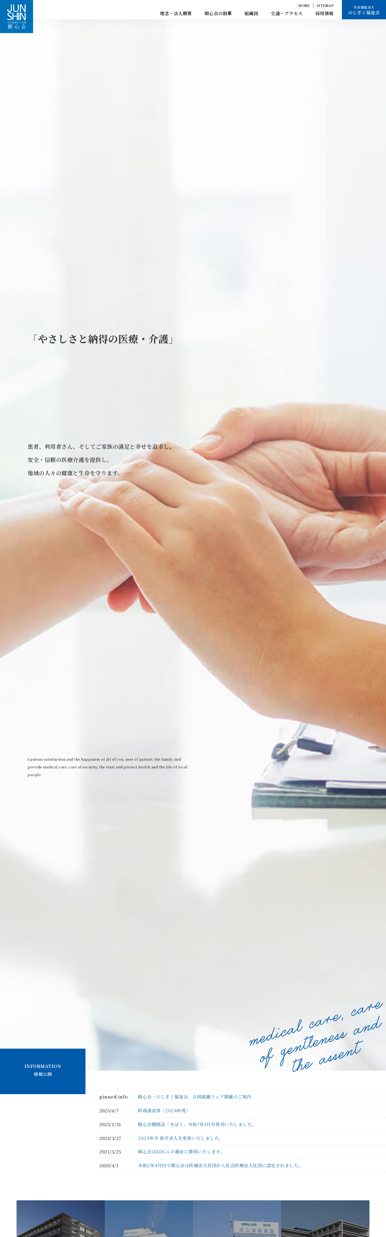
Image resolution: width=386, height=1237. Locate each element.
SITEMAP (325, 5)
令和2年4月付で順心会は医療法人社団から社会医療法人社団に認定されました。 (220, 1165)
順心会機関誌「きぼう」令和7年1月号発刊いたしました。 (197, 1124)
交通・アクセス (287, 13)
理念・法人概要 (176, 13)
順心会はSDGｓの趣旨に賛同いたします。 (181, 1151)
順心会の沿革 (218, 13)
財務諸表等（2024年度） (164, 1110)
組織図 (251, 13)
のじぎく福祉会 (364, 10)
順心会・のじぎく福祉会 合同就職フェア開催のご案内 (194, 1097)
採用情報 (324, 13)
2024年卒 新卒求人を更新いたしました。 (181, 1138)
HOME (304, 5)
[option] (193, 545)
